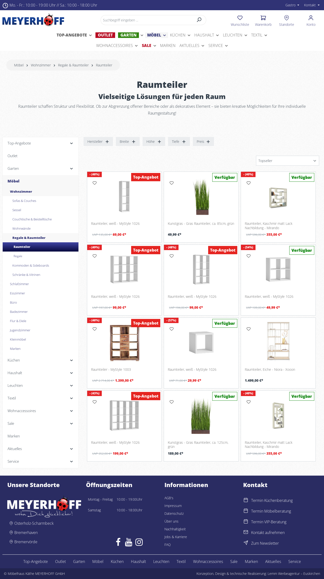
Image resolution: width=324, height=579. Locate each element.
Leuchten (161, 561)
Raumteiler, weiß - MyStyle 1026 (115, 223)
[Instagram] (139, 543)
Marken (251, 561)
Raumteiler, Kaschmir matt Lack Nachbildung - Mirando (268, 225)
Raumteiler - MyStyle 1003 (111, 369)
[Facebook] (118, 543)
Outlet (60, 561)
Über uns (171, 521)
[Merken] (94, 183)
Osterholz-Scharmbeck (34, 523)
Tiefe (179, 141)
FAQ (167, 544)
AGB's (168, 498)
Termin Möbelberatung (271, 511)
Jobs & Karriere (175, 536)
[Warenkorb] (263, 20)
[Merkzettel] (240, 20)
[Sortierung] (287, 161)
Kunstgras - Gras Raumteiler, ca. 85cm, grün (201, 223)
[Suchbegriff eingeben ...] (146, 20)
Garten (79, 561)
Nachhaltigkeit (175, 529)
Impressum (173, 505)
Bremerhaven (26, 532)
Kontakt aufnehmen (268, 532)
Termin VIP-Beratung (268, 522)
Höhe (154, 141)
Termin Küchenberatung (272, 500)
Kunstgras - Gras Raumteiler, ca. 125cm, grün (198, 444)
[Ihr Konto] (311, 20)
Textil (181, 561)
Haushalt (138, 561)
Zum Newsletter (265, 543)
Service (294, 561)
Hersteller (98, 141)
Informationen (186, 484)
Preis (203, 141)
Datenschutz (174, 513)
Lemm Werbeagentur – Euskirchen (294, 573)
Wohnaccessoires (208, 561)
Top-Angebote (35, 561)
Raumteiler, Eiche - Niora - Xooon (270, 369)
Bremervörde (25, 541)
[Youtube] (128, 543)
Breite (128, 141)
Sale (234, 561)
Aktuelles (273, 561)
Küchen (117, 561)
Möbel (97, 561)
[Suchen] (199, 20)
